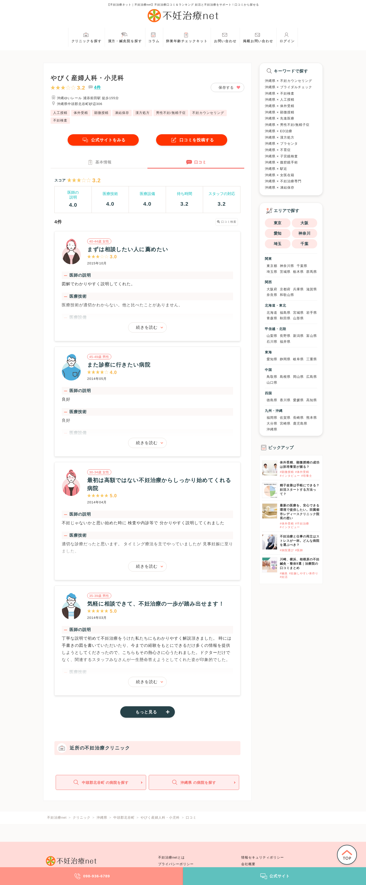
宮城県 (298, 312)
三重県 (311, 359)
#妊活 (284, 576)
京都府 (285, 289)
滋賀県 (311, 289)
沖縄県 (272, 429)
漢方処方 (142, 113)
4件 (97, 87)
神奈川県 (287, 266)
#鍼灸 (284, 573)
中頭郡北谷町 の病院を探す (100, 783)
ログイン (287, 37)
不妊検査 (60, 120)
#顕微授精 (287, 471)
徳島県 (272, 400)
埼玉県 (272, 272)
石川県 (272, 341)
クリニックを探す (86, 37)
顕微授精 (101, 113)
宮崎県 (285, 423)
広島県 (311, 377)
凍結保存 (122, 113)
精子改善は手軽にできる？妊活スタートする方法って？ (299, 490)
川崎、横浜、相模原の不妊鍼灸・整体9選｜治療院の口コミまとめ (299, 564)
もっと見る (146, 712)
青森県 (272, 318)
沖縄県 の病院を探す (193, 783)
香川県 (285, 400)
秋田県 (285, 318)
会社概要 (248, 864)
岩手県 (311, 312)
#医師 (299, 550)
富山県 (311, 336)
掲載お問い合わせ (258, 37)
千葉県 (302, 266)
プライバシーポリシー (176, 864)
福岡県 (272, 417)
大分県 (272, 423)
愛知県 (272, 359)
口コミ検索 (226, 222)
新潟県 (298, 336)
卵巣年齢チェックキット (187, 37)
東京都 (272, 266)
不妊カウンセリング (208, 113)
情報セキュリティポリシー (262, 857)
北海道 (272, 312)
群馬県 (311, 272)
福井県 (285, 341)
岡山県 (298, 377)
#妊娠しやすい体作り (303, 573)
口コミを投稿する (191, 140)
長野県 (285, 336)
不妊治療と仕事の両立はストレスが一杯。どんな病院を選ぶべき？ (299, 541)
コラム (154, 37)
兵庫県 (298, 289)
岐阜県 (298, 359)
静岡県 (285, 359)
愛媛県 (298, 400)
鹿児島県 (300, 423)
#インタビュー (290, 475)
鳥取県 (272, 377)
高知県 (311, 400)
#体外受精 (302, 471)
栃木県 (298, 272)
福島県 (285, 312)
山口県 (272, 382)
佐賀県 (285, 417)
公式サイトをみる (103, 140)
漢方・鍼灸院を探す (125, 37)
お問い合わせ (225, 37)
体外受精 (81, 113)
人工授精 (60, 113)
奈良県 (272, 295)
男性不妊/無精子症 (171, 113)
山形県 (298, 318)
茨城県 (285, 272)
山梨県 (272, 336)
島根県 (285, 377)
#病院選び (287, 550)
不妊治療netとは (171, 857)
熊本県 (311, 417)
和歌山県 (287, 295)
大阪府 (272, 289)
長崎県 (298, 417)
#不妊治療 (302, 523)
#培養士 (306, 475)
